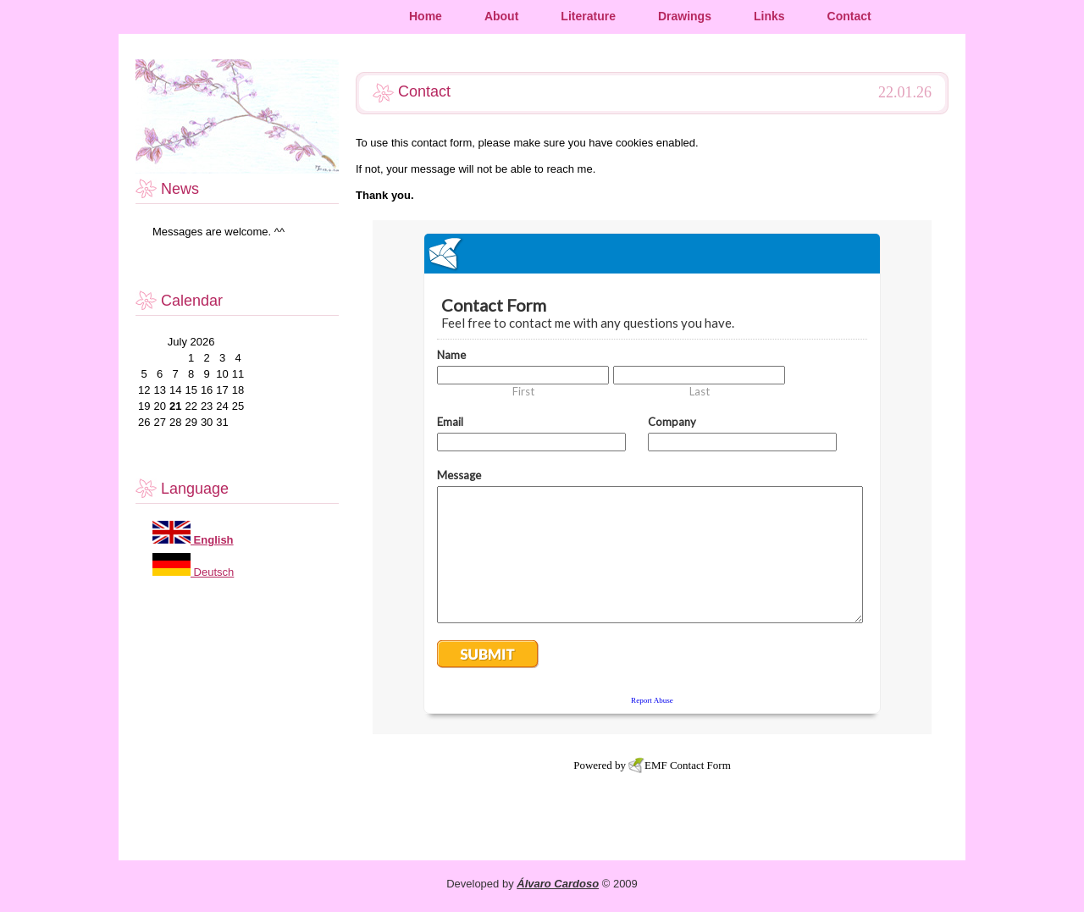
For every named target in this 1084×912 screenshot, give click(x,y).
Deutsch (212, 572)
